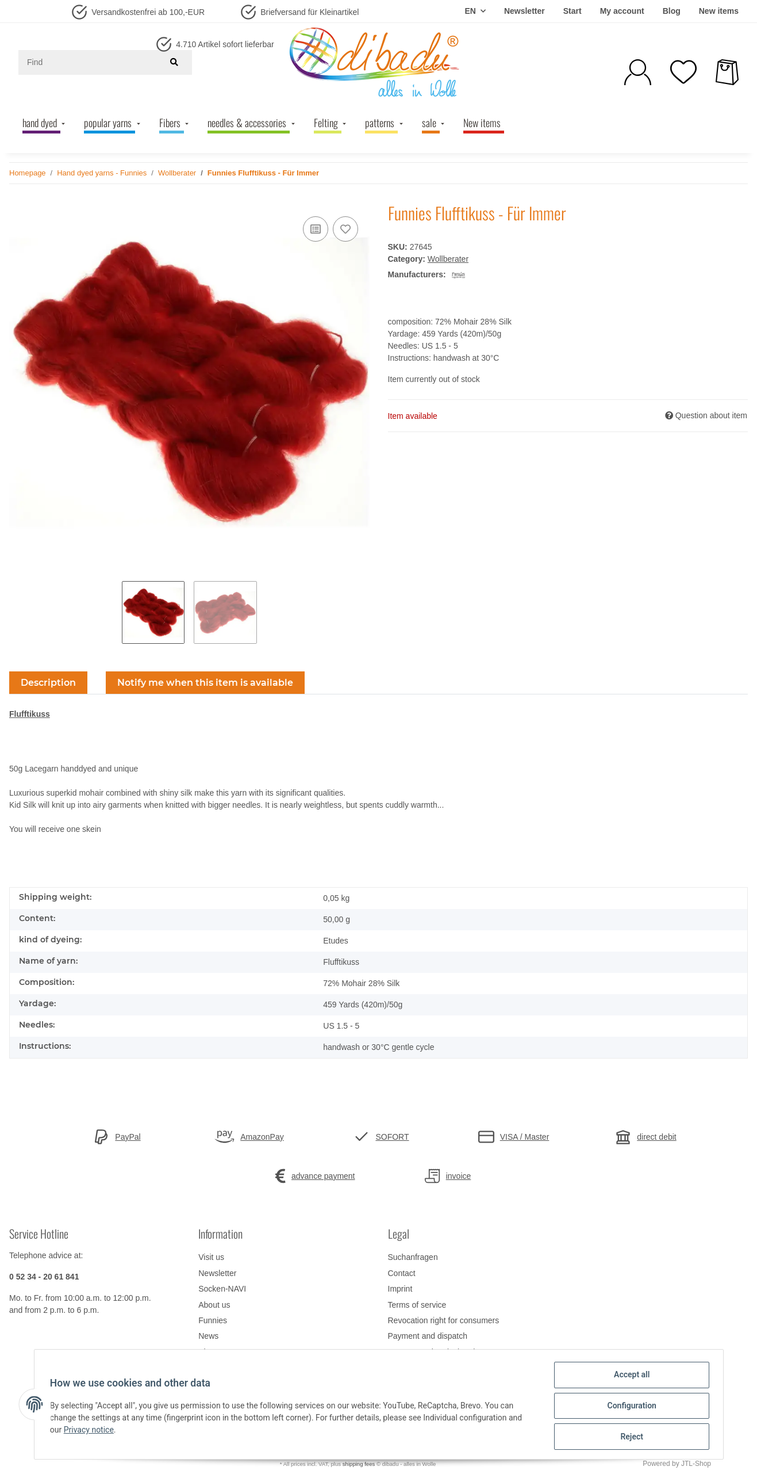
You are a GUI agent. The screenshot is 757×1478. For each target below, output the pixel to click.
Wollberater (448, 258)
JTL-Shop (696, 1464)
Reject (629, 1437)
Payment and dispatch (428, 1335)
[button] (637, 72)
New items (719, 11)
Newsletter (524, 11)
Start (572, 11)
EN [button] (469, 11)
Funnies (212, 1320)
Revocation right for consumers (443, 1320)
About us (214, 1304)
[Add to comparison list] (315, 229)
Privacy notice (91, 1431)
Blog (672, 11)
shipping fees (359, 1464)
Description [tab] (48, 682)
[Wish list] (683, 72)
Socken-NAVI (222, 1288)
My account (622, 11)
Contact (402, 1273)
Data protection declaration (436, 1352)
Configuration (629, 1407)
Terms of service (417, 1304)
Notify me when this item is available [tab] (205, 682)
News (208, 1335)
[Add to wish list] (345, 229)
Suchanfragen (413, 1257)
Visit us (211, 1257)
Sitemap (213, 1352)
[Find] (90, 62)
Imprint (400, 1288)
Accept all (629, 1377)
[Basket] (727, 72)
